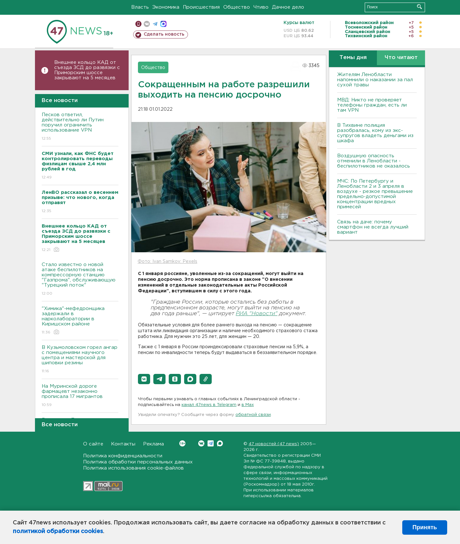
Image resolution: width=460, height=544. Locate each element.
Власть (140, 7)
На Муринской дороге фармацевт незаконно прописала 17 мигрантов (80, 396)
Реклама (153, 444)
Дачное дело (288, 7)
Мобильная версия (138, 24)
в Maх (248, 405)
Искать (419, 6)
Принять (425, 527)
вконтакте (147, 24)
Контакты (123, 444)
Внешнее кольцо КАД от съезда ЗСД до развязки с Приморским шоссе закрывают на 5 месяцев (87, 70)
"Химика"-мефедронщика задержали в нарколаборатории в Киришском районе (80, 321)
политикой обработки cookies (58, 531)
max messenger (163, 24)
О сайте (93, 444)
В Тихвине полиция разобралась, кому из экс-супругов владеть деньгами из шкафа (375, 133)
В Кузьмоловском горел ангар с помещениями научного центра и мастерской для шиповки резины (80, 359)
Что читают (401, 57)
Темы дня (353, 57)
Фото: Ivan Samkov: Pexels (167, 261)
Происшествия (201, 7)
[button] (144, 379)
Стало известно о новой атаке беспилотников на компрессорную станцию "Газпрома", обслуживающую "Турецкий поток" (80, 279)
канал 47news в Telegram (209, 405)
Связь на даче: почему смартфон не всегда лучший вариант (372, 227)
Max (220, 443)
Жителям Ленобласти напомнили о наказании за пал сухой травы (375, 80)
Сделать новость (164, 34)
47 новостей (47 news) (274, 444)
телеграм (155, 24)
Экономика (165, 7)
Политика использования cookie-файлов (133, 468)
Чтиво (260, 7)
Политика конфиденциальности (122, 456)
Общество (236, 7)
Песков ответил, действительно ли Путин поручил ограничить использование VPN (80, 127)
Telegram (211, 443)
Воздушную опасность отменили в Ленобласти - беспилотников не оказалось (373, 161)
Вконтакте (182, 443)
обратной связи (253, 415)
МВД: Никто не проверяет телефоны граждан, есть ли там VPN (372, 105)
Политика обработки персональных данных (138, 462)
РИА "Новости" (256, 313)
